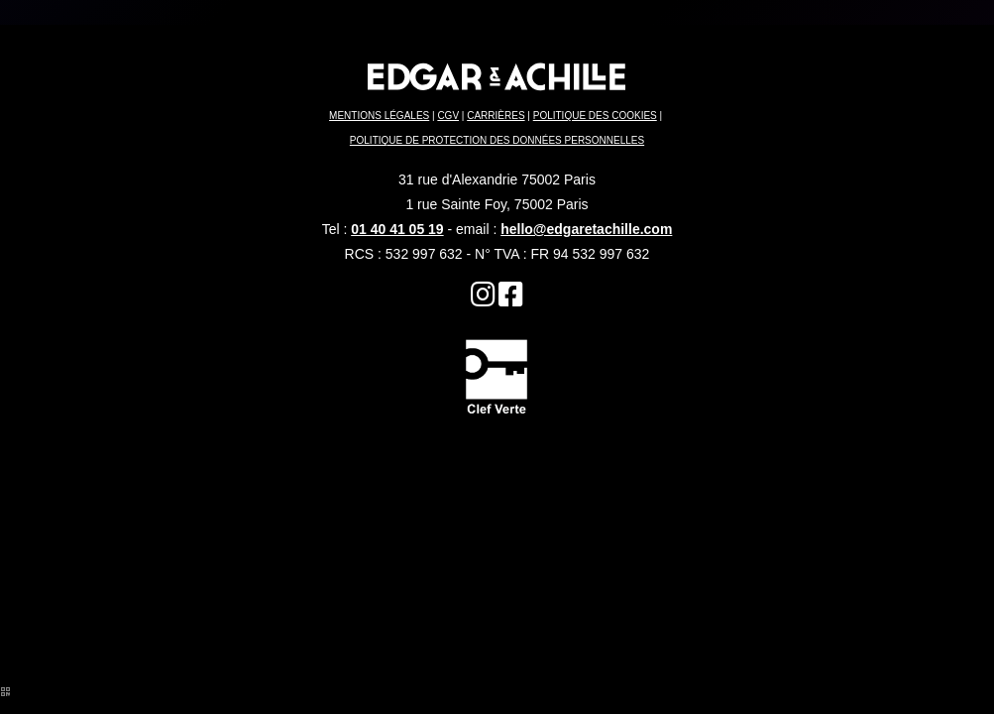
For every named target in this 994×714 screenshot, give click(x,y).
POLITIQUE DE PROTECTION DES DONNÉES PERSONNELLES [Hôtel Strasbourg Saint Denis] (497, 140)
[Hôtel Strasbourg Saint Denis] (496, 375)
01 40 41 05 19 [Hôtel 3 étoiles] (397, 229)
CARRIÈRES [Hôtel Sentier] (495, 115)
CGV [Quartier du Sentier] (448, 115)
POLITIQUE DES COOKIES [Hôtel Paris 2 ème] (595, 115)
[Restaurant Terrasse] (510, 299)
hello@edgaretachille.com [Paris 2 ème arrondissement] (586, 229)
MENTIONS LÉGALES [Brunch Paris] (379, 115)
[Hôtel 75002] (483, 299)
